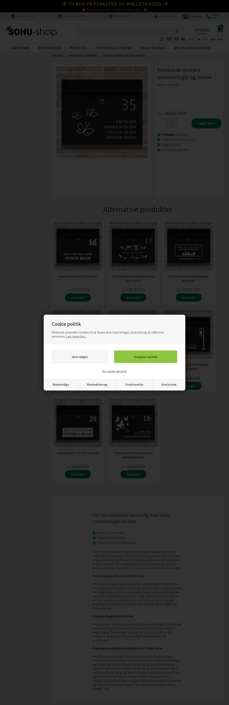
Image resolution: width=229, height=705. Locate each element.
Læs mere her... (76, 336)
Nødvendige (61, 384)
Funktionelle (134, 384)
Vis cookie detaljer (114, 371)
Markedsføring (97, 384)
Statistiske (168, 384)
